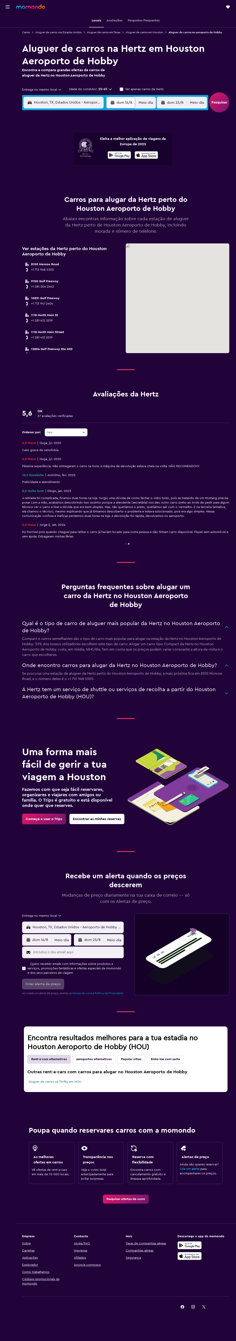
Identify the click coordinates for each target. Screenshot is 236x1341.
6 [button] (78, 155)
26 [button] (68, 187)
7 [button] (89, 155)
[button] (8, 7)
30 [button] (111, 187)
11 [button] (57, 165)
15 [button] (100, 165)
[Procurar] (7, 29)
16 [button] (110, 165)
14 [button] (89, 165)
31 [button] (46, 197)
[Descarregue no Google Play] (190, 1245)
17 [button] (46, 176)
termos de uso (81, 993)
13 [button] (78, 165)
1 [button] (99, 144)
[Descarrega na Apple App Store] (190, 1256)
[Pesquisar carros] (7, 39)
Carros (26, 32)
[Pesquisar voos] (7, 20)
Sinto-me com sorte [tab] (165, 1059)
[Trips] (7, 61)
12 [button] (67, 165)
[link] (44, 819)
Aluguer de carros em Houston (144, 32)
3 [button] (46, 155)
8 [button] (100, 155)
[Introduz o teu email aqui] (77, 952)
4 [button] (57, 155)
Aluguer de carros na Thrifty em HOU (54, 1081)
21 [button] (89, 176)
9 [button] (111, 155)
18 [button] (57, 176)
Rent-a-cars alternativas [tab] (49, 1059)
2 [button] (111, 144)
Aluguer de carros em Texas (103, 32)
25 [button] (57, 187)
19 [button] (67, 176)
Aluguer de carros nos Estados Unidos (58, 32)
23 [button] (111, 176)
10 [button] (46, 165)
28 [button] (89, 187)
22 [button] (100, 176)
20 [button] (78, 176)
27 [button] (78, 187)
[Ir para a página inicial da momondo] (30, 6)
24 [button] (46, 187)
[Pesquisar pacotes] (7, 48)
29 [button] (100, 187)
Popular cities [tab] (131, 1059)
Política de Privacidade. (109, 993)
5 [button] (68, 155)
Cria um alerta (189, 1169)
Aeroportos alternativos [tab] (94, 1059)
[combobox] (42, 89)
